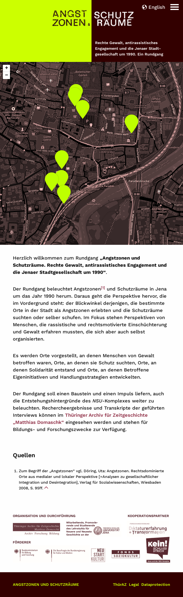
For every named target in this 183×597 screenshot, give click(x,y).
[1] (103, 288)
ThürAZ (120, 584)
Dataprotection (155, 584)
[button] (75, 95)
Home (7, 3)
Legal (134, 584)
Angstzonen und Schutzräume (46, 584)
